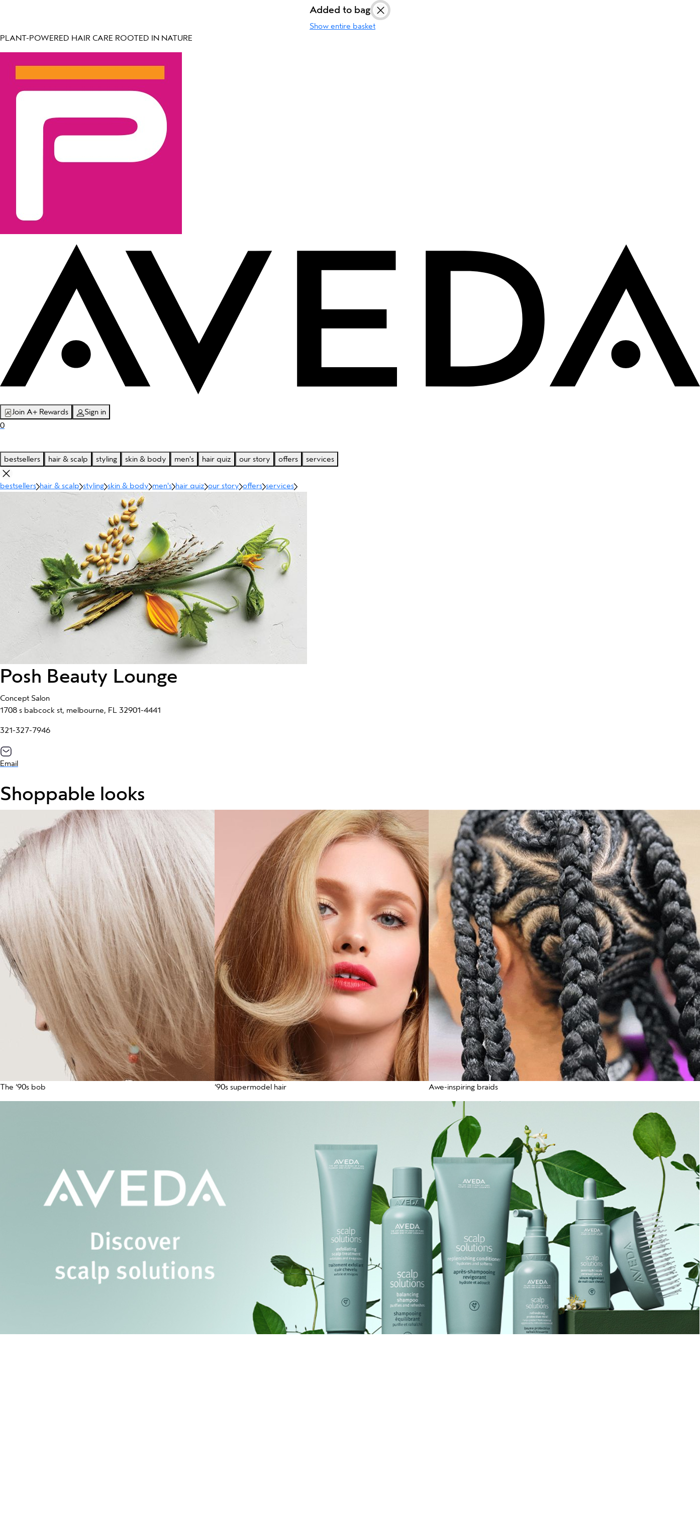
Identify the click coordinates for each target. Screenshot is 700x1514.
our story (254, 459)
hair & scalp (68, 459)
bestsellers (22, 459)
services (320, 459)
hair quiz (216, 459)
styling (106, 459)
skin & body (145, 459)
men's (184, 459)
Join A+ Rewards (36, 412)
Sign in (91, 412)
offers (288, 459)
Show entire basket (342, 26)
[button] (102, 955)
